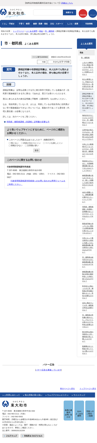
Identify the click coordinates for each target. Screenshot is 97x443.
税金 (41, 31)
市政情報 (89, 24)
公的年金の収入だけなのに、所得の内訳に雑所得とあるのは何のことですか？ (87, 134)
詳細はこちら (67, 3)
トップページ (18, 31)
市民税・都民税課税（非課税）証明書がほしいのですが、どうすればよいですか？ (87, 213)
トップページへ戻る (88, 388)
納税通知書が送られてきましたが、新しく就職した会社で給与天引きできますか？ (87, 181)
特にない (15, 143)
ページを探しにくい (54, 143)
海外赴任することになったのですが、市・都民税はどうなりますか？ (87, 120)
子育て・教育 (24, 24)
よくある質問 (31, 31)
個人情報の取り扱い (33, 395)
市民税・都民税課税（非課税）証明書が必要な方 (27, 122)
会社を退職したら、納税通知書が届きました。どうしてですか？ (87, 197)
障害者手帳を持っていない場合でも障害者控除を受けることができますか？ (87, 228)
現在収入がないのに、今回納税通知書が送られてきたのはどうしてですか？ (87, 165)
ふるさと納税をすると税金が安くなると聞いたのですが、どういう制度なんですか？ (87, 68)
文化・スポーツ (56, 24)
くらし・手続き (8, 24)
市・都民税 (49, 31)
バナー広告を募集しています (48, 370)
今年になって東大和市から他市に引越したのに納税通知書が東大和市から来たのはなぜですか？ (87, 245)
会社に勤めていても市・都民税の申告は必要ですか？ (87, 306)
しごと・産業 (72, 24)
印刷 (44, 62)
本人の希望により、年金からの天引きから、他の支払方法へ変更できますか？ (87, 84)
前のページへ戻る (67, 388)
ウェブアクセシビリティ (58, 395)
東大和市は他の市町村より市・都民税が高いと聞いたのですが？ (87, 336)
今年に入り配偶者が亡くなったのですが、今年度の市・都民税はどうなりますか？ (87, 150)
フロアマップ (11, 433)
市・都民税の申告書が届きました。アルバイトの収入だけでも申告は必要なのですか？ (87, 321)
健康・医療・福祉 (40, 24)
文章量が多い (33, 145)
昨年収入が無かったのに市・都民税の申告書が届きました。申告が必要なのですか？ (87, 292)
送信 (36, 150)
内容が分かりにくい (32, 143)
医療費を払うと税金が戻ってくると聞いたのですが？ (87, 349)
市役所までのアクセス (33, 433)
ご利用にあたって (12, 395)
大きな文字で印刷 (61, 62)
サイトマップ (79, 395)
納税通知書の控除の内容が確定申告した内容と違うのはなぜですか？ (87, 276)
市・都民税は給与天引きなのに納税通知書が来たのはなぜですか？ (87, 262)
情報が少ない (17, 145)
